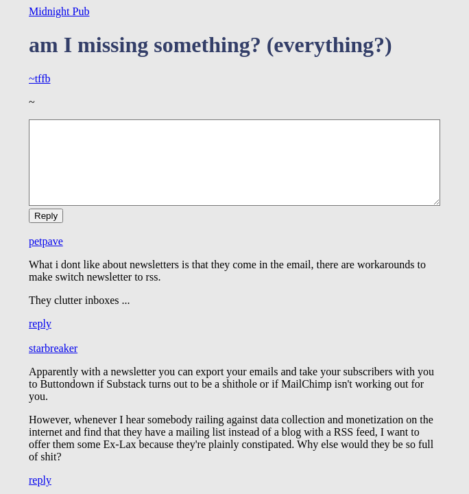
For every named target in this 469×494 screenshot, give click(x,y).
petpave (46, 241)
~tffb (39, 78)
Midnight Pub (59, 11)
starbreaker (53, 348)
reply (40, 323)
